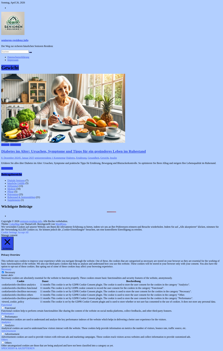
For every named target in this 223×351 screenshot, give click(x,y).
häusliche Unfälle (16, 183)
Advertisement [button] (8, 331)
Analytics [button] (6, 322)
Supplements (13, 200)
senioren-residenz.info (14, 40)
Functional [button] (6, 305)
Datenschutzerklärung (18, 57)
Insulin (113, 158)
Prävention (15, 144)
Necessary (10, 272)
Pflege (10, 191)
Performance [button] (7, 313)
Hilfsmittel (12, 186)
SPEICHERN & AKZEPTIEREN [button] (18, 348)
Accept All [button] (23, 232)
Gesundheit (93, 158)
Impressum (12, 60)
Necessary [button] (6, 269)
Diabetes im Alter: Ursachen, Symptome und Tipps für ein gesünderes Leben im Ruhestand (73, 151)
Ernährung (81, 158)
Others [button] (4, 339)
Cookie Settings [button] (9, 232)
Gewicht (104, 158)
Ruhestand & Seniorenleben (21, 197)
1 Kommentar (59, 158)
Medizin (5, 144)
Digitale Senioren (16, 180)
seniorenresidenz (43, 158)
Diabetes (70, 158)
